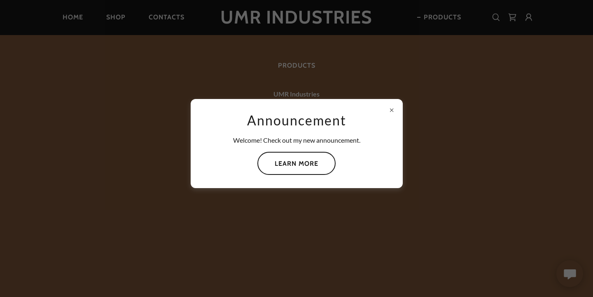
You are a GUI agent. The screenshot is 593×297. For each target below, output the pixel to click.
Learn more (296, 163)
